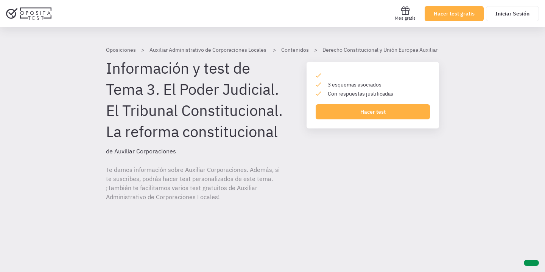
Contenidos (295, 49)
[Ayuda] (531, 263)
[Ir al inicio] (28, 13)
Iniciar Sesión (512, 13)
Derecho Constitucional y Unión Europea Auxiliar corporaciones (397, 49)
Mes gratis (405, 13)
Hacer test (373, 111)
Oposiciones (121, 49)
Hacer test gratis (454, 13)
